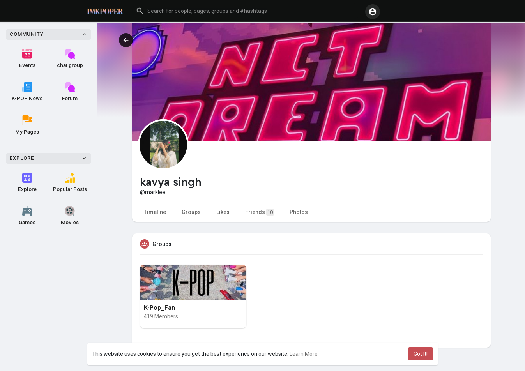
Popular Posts (70, 182)
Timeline (155, 212)
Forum (70, 91)
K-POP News (27, 91)
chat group (70, 58)
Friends (259, 212)
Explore (27, 182)
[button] (246, 11)
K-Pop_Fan (159, 307)
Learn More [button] (304, 354)
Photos (299, 212)
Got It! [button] (421, 354)
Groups (191, 212)
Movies (70, 215)
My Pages (27, 125)
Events (27, 58)
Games (27, 215)
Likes (223, 212)
